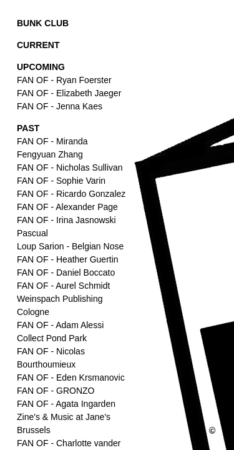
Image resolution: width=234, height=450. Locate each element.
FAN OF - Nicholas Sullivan (70, 167)
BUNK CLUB (43, 23)
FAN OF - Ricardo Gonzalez (71, 194)
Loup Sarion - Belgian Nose (70, 246)
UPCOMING (41, 67)
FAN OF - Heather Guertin (68, 259)
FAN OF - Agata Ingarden (66, 404)
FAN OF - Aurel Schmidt (63, 286)
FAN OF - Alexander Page (67, 207)
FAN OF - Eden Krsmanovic (71, 377)
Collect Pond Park (52, 338)
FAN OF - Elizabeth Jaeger (69, 93)
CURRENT (38, 45)
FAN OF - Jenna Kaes (59, 106)
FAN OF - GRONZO (55, 391)
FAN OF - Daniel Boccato (66, 273)
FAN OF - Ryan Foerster (64, 80)
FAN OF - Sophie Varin (61, 181)
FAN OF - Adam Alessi (60, 325)
